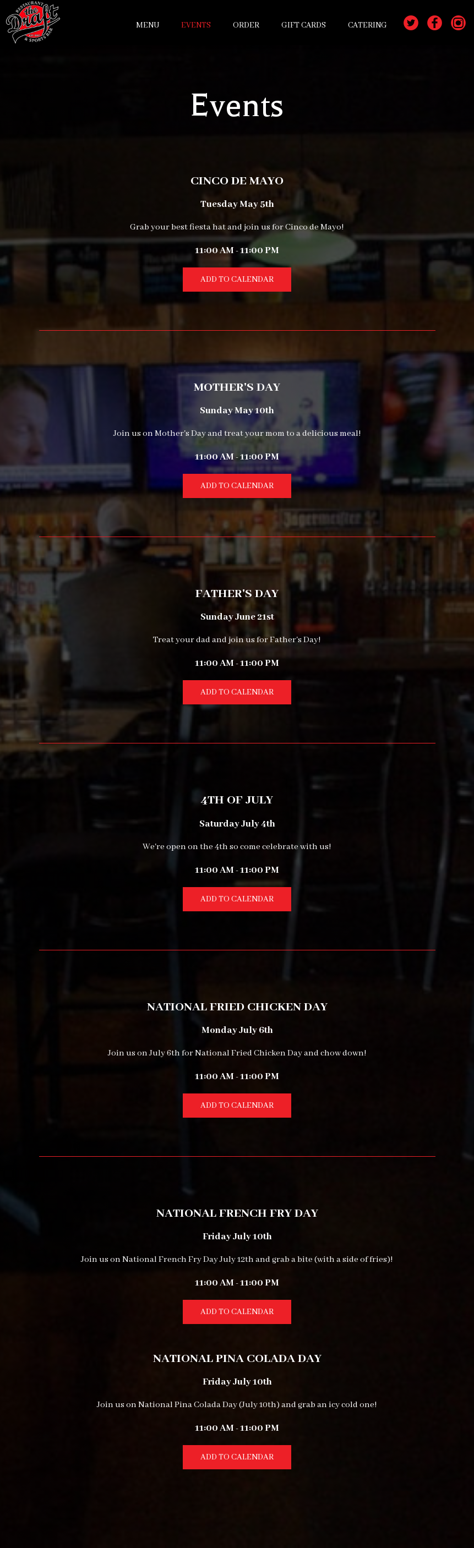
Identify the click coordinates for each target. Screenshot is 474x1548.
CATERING (367, 25)
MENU (147, 25)
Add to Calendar (237, 280)
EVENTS (196, 25)
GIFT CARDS (303, 25)
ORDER (246, 25)
